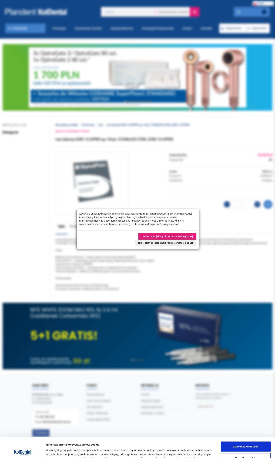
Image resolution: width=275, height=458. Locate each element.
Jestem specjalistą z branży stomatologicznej (167, 236)
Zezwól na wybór (245, 437)
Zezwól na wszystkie (246, 425)
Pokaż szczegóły (187, 448)
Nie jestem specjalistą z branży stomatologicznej (165, 243)
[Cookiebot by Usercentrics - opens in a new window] (22, 451)
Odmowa (245, 448)
